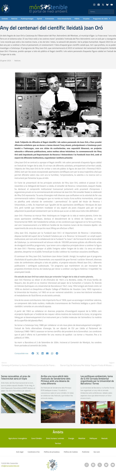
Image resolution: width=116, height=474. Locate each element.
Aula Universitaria (64, 18)
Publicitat (85, 452)
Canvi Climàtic (36, 438)
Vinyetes (86, 18)
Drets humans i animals (55, 438)
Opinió (39, 18)
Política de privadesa (51, 452)
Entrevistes (49, 18)
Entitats (5, 18)
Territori (58, 443)
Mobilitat (81, 438)
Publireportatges (27, 18)
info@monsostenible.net (10, 466)
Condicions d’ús (34, 452)
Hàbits (76, 18)
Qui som (97, 452)
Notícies (14, 18)
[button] (33, 353)
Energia (71, 438)
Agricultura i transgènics (17, 438)
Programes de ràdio (101, 19)
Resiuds (104, 438)
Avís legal (19, 452)
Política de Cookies (71, 452)
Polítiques (93, 438)
